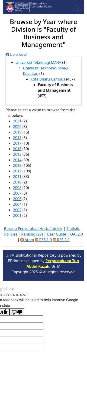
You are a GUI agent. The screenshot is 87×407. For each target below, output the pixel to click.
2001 (17, 215)
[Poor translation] (17, 311)
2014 (17, 159)
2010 (17, 182)
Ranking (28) (32, 234)
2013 (17, 165)
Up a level (16, 54)
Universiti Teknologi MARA (38, 62)
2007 (17, 193)
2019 (17, 132)
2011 (17, 176)
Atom (27, 239)
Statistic (73, 228)
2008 (17, 187)
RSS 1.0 (43, 239)
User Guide (56, 234)
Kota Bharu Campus (47, 79)
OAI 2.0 (76, 234)
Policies (10, 234)
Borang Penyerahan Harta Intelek (33, 228)
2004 (17, 204)
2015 (17, 154)
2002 (17, 209)
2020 (17, 126)
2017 (17, 143)
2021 (17, 121)
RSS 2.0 (61, 239)
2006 (17, 198)
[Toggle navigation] (77, 7)
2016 (17, 148)
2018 (17, 137)
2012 (17, 171)
